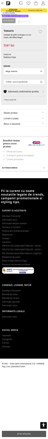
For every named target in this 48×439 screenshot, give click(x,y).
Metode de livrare (10, 365)
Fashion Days (10, 124)
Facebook (6, 402)
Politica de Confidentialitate (15, 298)
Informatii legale (13, 378)
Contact (5, 305)
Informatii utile (9, 384)
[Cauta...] (21, 3)
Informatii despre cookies (14, 290)
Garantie (6, 309)
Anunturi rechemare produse (16, 331)
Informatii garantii (11, 369)
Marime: (7, 133)
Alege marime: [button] (24, 138)
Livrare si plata (11, 185)
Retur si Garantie (12, 191)
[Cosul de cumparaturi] (36, 3)
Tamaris (9, 98)
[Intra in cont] (43, 3)
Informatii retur (9, 287)
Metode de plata (10, 361)
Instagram (7, 406)
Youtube (6, 414)
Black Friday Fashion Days (14, 328)
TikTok (5, 410)
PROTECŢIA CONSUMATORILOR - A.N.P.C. (21, 313)
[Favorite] (28, 3)
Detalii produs (11, 180)
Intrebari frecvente (11, 283)
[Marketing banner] (24, 9)
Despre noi (7, 302)
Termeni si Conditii (11, 294)
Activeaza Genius (24, 235)
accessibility (43, 425)
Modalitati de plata (11, 324)
